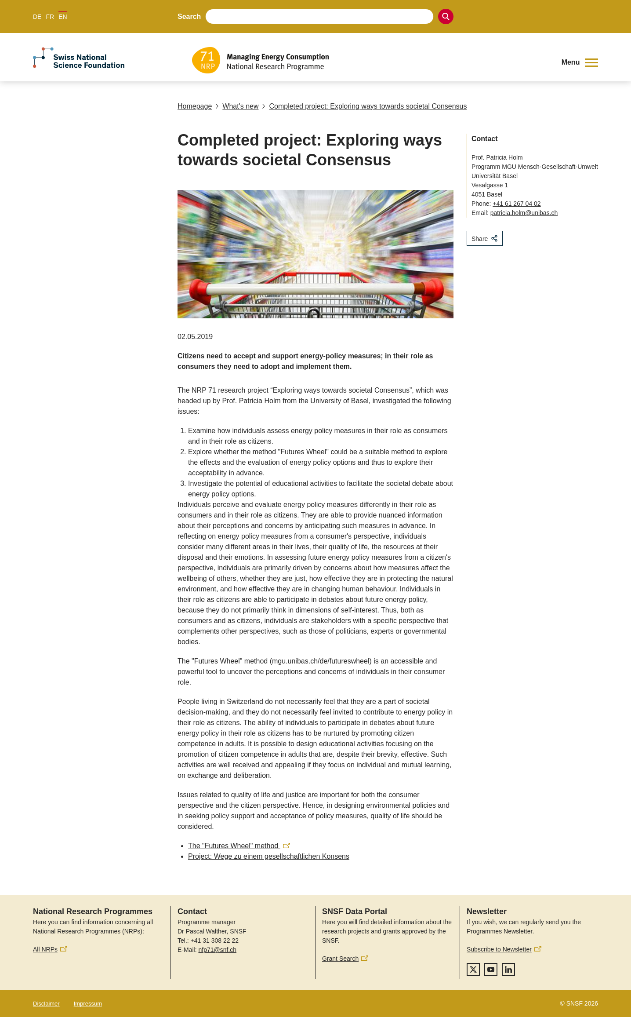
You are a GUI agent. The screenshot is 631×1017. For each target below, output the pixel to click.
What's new (236, 106)
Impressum (88, 1003)
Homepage (195, 106)
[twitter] (473, 969)
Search (189, 16)
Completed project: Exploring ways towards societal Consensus (364, 106)
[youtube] (490, 969)
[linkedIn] (508, 969)
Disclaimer (46, 1003)
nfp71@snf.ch (217, 949)
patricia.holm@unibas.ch (524, 212)
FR (50, 16)
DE (37, 16)
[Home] (370, 60)
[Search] (445, 16)
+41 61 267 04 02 (516, 203)
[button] (580, 62)
